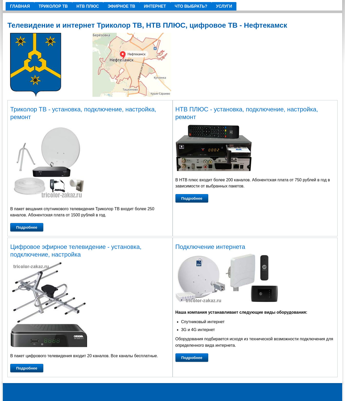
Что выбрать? (191, 6)
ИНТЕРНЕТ (155, 6)
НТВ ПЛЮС (88, 6)
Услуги (224, 6)
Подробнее (26, 227)
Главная (20, 6)
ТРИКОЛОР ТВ (53, 6)
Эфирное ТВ (121, 6)
